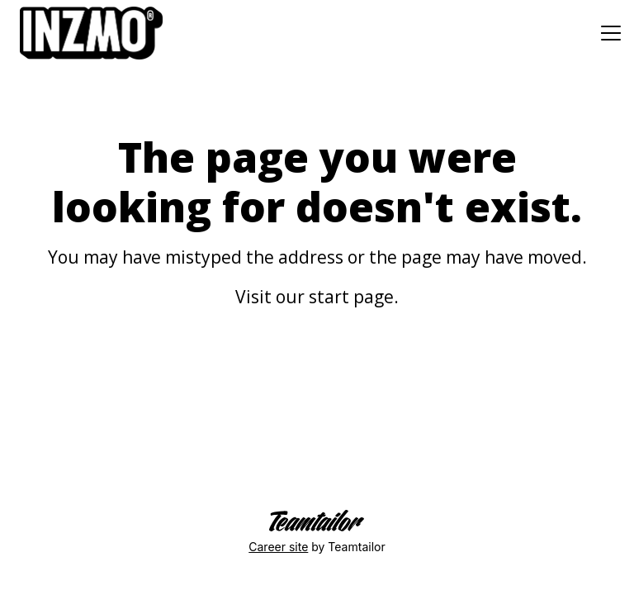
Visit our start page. (317, 296)
